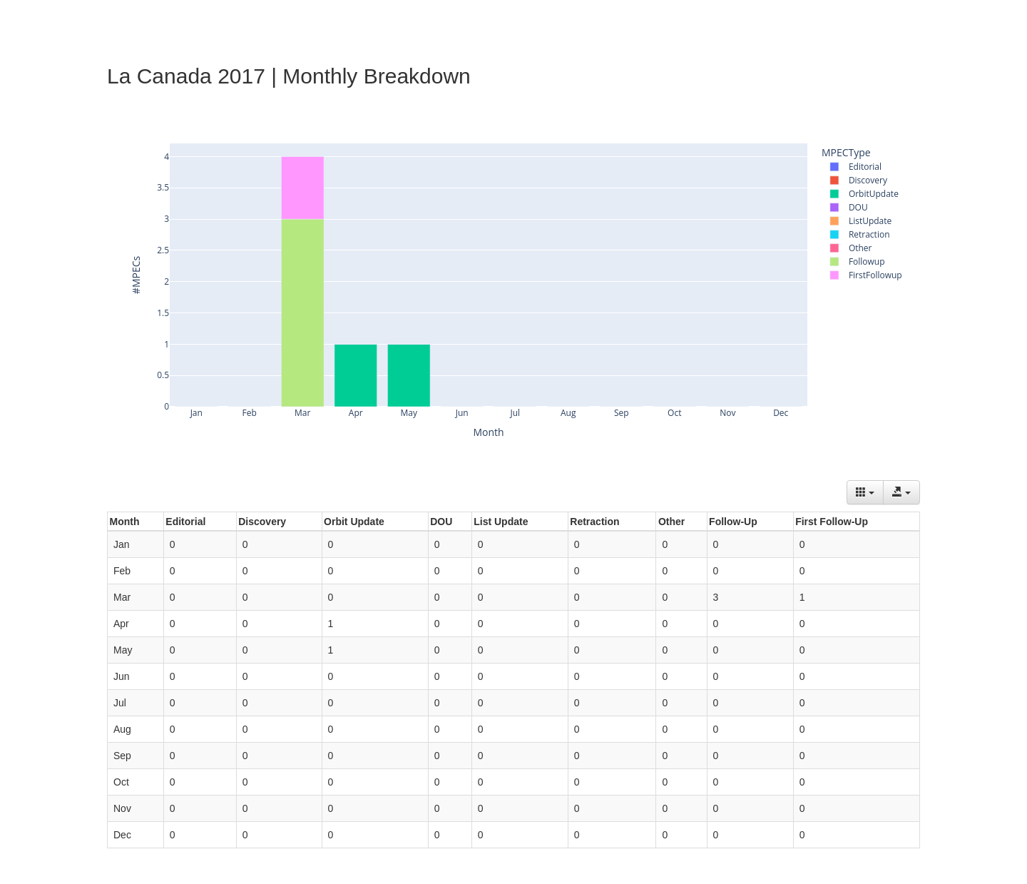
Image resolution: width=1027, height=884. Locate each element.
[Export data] (901, 492)
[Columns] (865, 492)
